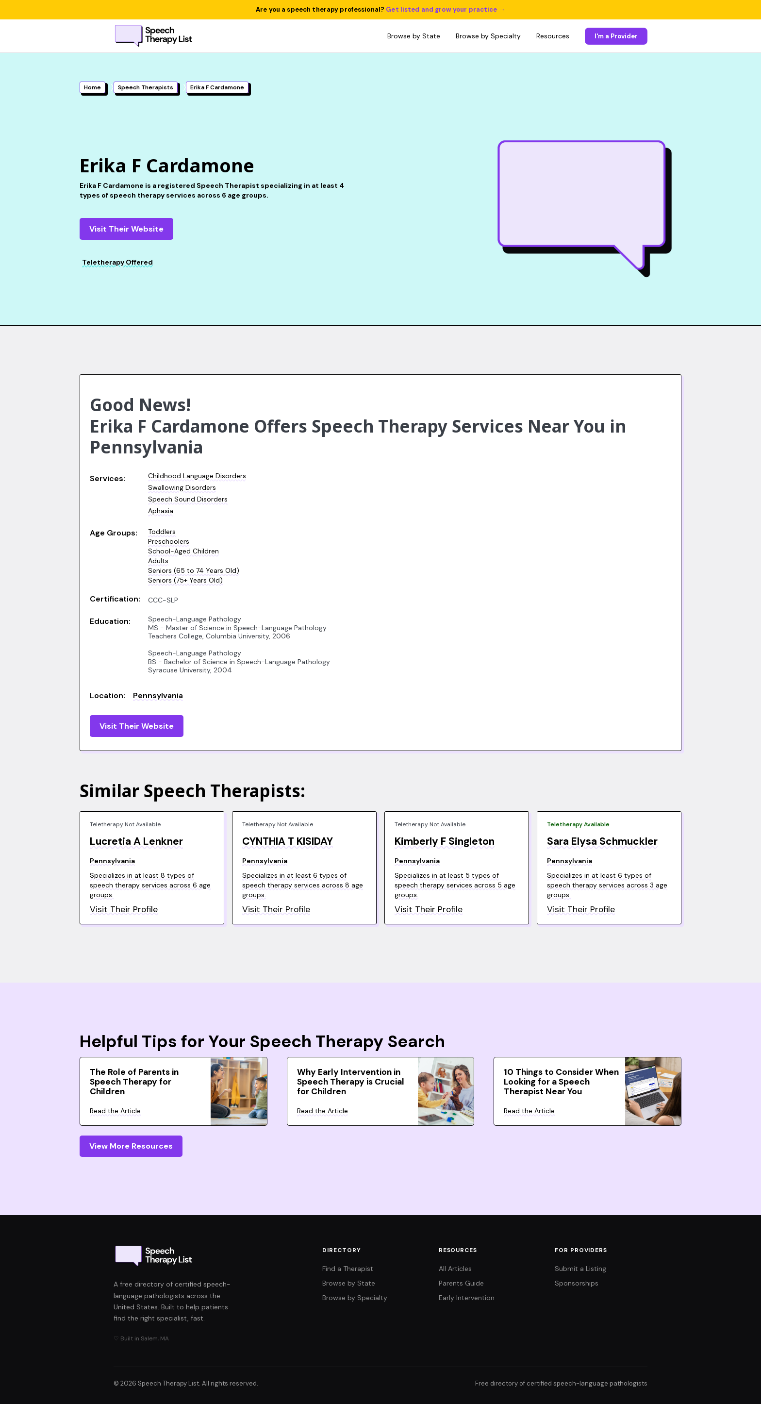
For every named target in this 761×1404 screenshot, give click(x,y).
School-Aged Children (183, 551)
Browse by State (413, 36)
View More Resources (131, 1146)
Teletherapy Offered (117, 262)
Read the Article (115, 1110)
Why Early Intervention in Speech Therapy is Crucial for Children (350, 1081)
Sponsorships (576, 1283)
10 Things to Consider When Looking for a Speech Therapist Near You (561, 1081)
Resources (552, 36)
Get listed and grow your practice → (445, 9)
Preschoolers (168, 541)
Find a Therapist (347, 1268)
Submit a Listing (580, 1268)
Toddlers (162, 531)
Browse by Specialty (488, 36)
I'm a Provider (616, 36)
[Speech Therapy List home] (154, 36)
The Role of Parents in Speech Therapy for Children (134, 1081)
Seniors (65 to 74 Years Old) (193, 570)
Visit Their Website (126, 229)
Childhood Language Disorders (197, 475)
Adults (158, 560)
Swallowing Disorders (182, 487)
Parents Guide (461, 1283)
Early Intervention (467, 1297)
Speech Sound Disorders (188, 499)
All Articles (455, 1268)
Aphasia (160, 510)
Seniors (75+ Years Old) (185, 580)
